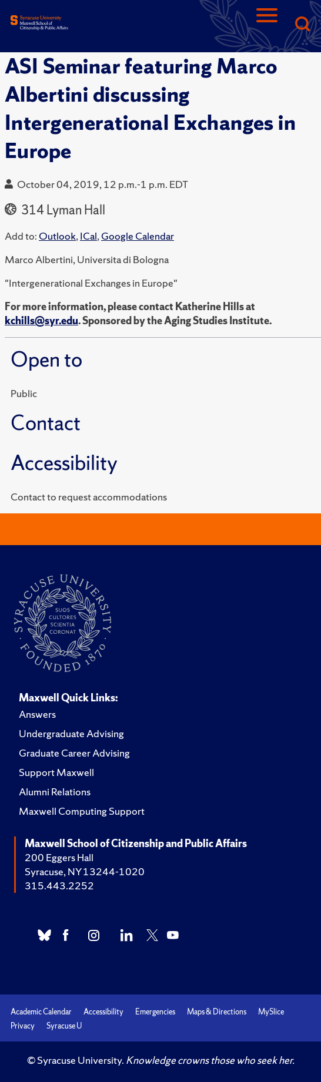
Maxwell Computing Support (82, 811)
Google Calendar (137, 236)
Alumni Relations (55, 791)
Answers (37, 714)
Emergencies (155, 1012)
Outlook (57, 236)
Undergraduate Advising (71, 733)
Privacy (23, 1026)
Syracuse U (64, 1026)
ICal (88, 236)
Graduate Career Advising (74, 753)
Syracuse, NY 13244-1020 (85, 871)
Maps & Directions (216, 1012)
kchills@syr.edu (41, 320)
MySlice (271, 1012)
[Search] (302, 25)
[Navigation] (266, 25)
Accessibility (103, 1012)
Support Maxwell (56, 772)
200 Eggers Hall (59, 857)
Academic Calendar (41, 1012)
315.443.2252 (59, 885)
